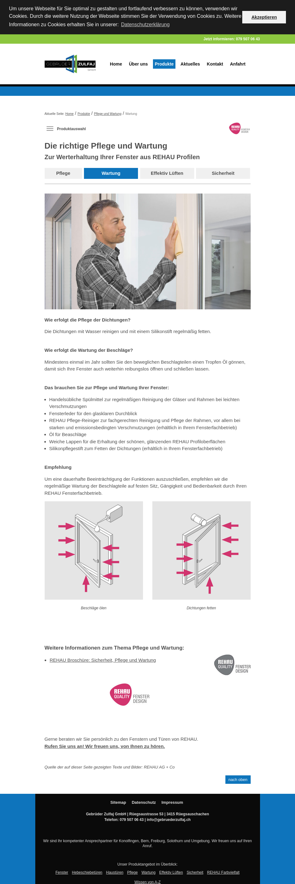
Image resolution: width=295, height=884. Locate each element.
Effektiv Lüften (167, 172)
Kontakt (215, 63)
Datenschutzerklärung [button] (145, 24)
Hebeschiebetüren (87, 872)
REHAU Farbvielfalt (223, 872)
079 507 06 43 (248, 38)
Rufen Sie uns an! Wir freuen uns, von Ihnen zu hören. (105, 745)
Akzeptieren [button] (264, 17)
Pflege (63, 172)
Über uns (138, 63)
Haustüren (114, 872)
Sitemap (118, 801)
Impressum (172, 801)
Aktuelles (190, 63)
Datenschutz (144, 801)
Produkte (164, 63)
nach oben (238, 779)
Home (116, 63)
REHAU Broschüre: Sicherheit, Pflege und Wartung (103, 659)
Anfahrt (238, 63)
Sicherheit (223, 172)
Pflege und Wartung (107, 113)
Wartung (111, 172)
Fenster (62, 872)
